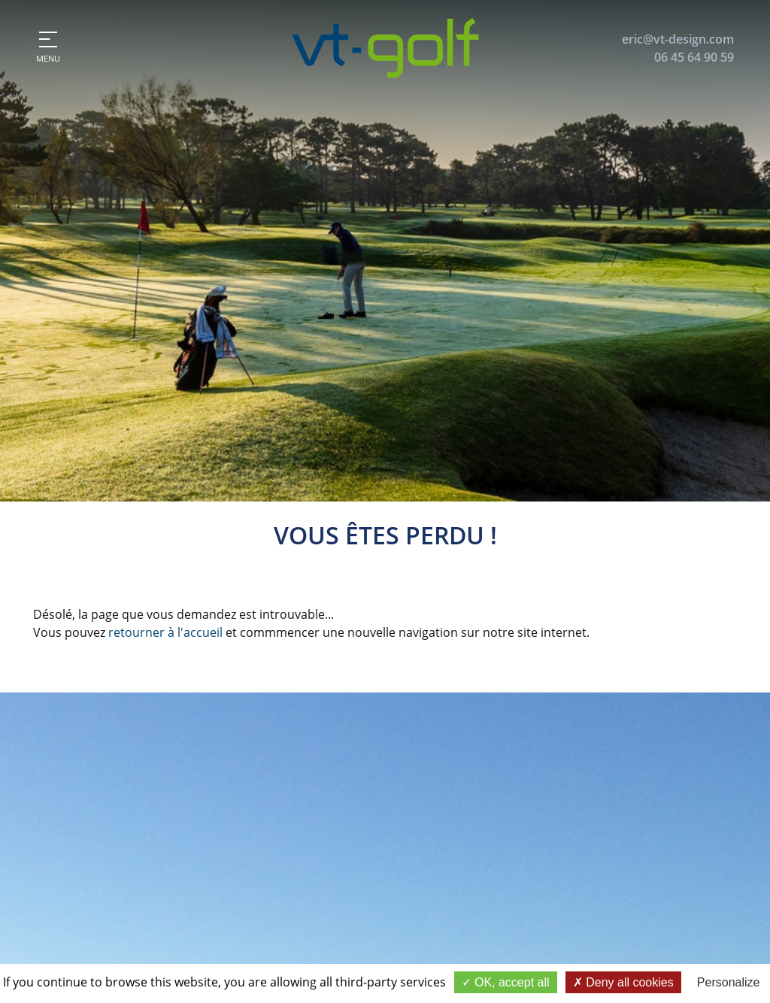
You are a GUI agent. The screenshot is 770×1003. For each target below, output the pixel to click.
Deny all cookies (623, 982)
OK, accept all (506, 982)
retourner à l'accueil (165, 632)
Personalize (728, 982)
